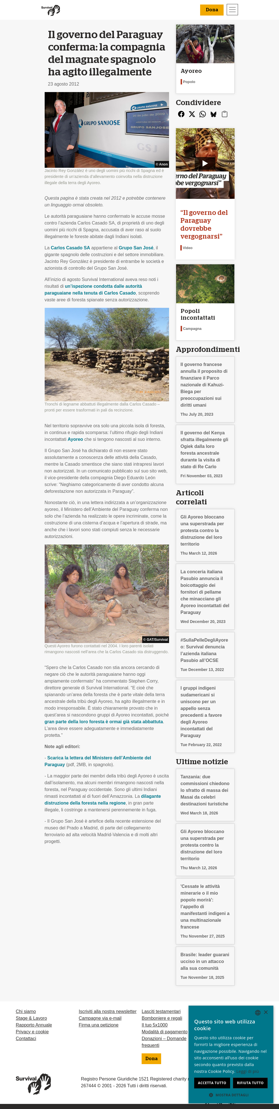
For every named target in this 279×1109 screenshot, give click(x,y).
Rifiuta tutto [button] (250, 1082)
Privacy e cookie (32, 1031)
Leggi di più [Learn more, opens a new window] (247, 1071)
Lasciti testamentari (161, 1011)
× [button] (265, 1012)
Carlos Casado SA (70, 247)
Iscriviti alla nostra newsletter (108, 1011)
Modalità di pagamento (164, 1031)
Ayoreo (75, 439)
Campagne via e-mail (100, 1018)
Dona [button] (212, 10)
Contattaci (26, 1038)
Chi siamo (26, 1011)
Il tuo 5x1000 (155, 1025)
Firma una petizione (99, 1025)
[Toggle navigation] (232, 9)
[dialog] (231, 1054)
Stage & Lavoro (31, 1018)
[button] (231, 1095)
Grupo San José (136, 247)
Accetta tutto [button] (212, 1082)
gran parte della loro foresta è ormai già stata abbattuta (104, 721)
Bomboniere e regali (162, 1018)
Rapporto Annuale (34, 1025)
